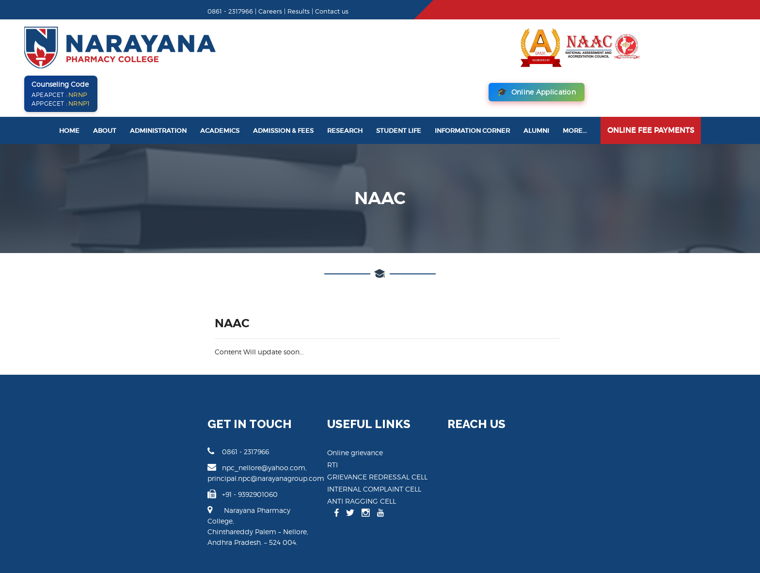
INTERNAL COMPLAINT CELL (337, 445)
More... (575, 87)
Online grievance (318, 409)
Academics (219, 87)
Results (187, 11)
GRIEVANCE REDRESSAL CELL (340, 433)
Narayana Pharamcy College (136, 548)
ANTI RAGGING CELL (324, 457)
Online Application (677, 48)
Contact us (221, 11)
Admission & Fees (283, 87)
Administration (158, 87)
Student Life (398, 87)
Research (345, 87)
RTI (295, 421)
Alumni (536, 87)
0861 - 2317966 (127, 407)
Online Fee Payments (650, 86)
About (104, 87)
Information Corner (472, 87)
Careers (159, 11)
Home (69, 87)
